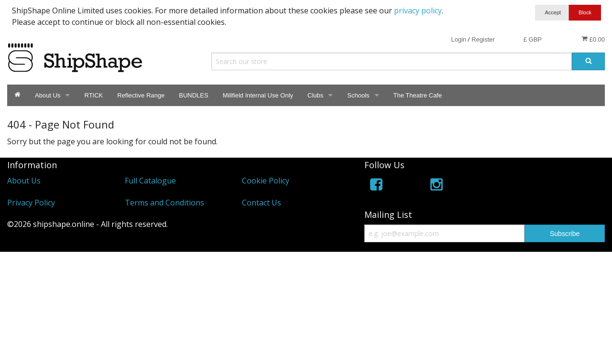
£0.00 (593, 39)
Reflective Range (140, 95)
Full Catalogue (150, 180)
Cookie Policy (265, 180)
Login (458, 39)
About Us (47, 95)
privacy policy (418, 10)
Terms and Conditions (164, 202)
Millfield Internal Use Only (258, 95)
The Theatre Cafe (417, 95)
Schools (358, 95)
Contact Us (261, 202)
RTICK (93, 95)
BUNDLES (193, 95)
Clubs (315, 95)
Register (482, 39)
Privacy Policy (31, 202)
